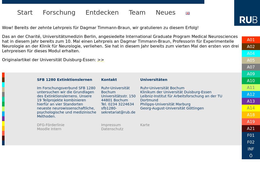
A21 (251, 128)
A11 (251, 87)
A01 (251, 39)
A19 (251, 121)
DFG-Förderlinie (50, 125)
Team (137, 12)
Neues (166, 12)
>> (100, 59)
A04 (251, 53)
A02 (251, 46)
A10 (251, 80)
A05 (251, 60)
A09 (251, 74)
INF (251, 149)
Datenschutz (112, 129)
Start (25, 12)
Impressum (111, 125)
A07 (251, 67)
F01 (251, 135)
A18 (251, 114)
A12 (251, 94)
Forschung (59, 12)
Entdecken (102, 12)
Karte (145, 125)
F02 (251, 142)
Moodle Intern (49, 129)
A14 (251, 108)
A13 (251, 101)
